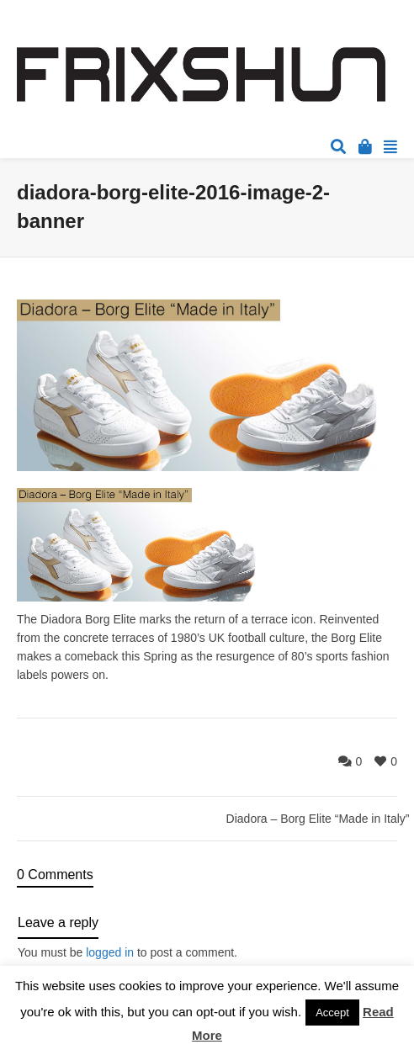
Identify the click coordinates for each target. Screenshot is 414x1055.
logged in (110, 952)
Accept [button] (332, 1012)
